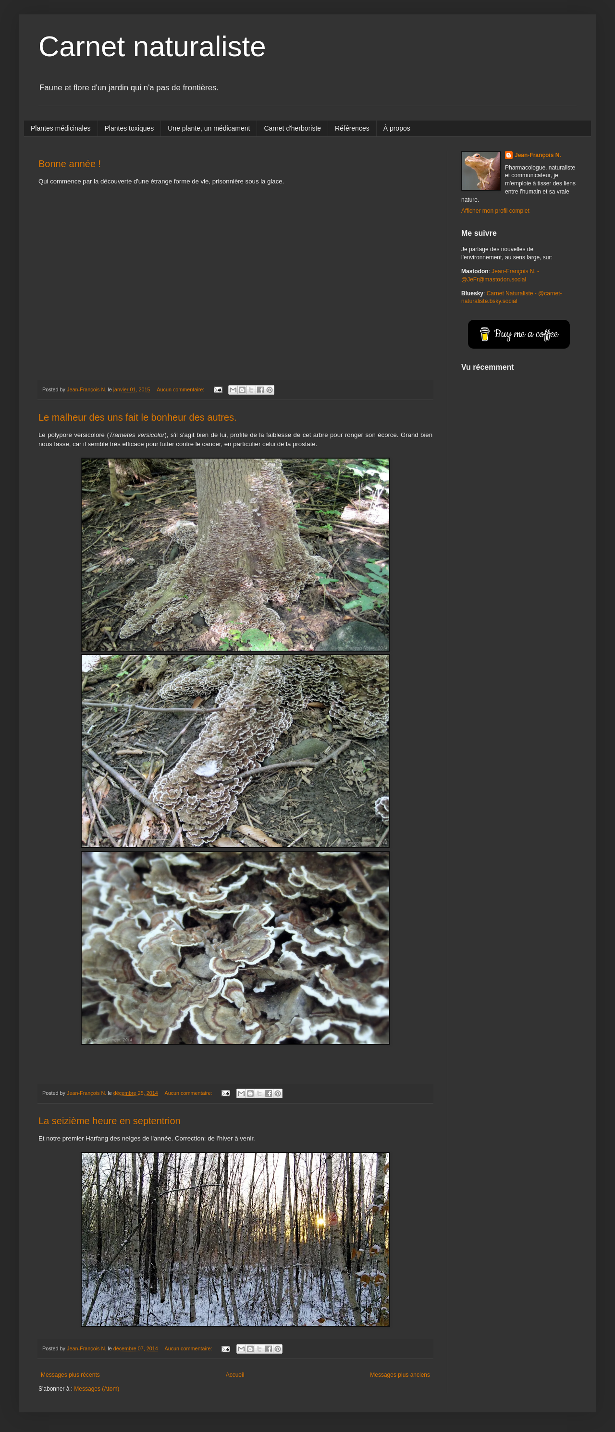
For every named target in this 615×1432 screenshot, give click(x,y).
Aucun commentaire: (181, 389)
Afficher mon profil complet (495, 210)
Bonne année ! (69, 163)
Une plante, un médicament (209, 128)
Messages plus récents (70, 1374)
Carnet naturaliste (152, 46)
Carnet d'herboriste (292, 128)
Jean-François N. (538, 155)
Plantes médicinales (61, 128)
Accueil (235, 1374)
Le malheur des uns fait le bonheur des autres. (137, 417)
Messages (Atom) (96, 1388)
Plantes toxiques (129, 128)
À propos (396, 128)
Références (352, 128)
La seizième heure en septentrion (109, 1121)
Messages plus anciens (400, 1374)
